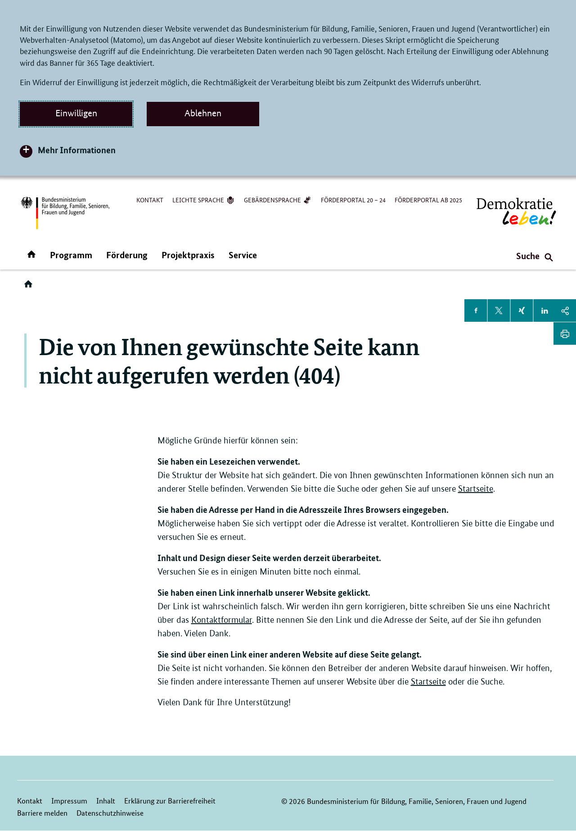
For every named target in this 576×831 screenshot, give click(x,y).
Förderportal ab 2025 (428, 199)
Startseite (475, 489)
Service (243, 254)
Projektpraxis (188, 254)
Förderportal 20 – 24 (353, 199)
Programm (71, 254)
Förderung (127, 254)
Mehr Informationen (77, 149)
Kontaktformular (221, 620)
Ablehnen (202, 113)
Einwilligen (76, 113)
